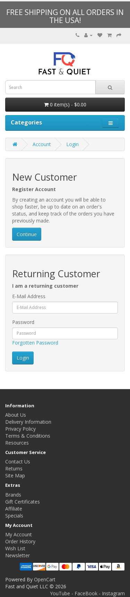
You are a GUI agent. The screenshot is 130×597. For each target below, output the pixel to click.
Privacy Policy (20, 428)
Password (23, 322)
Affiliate (13, 508)
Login (72, 144)
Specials (14, 515)
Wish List (15, 548)
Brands (13, 494)
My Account (18, 534)
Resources (17, 442)
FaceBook (86, 593)
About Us (15, 414)
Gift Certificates (22, 501)
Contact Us (17, 461)
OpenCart (44, 579)
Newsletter (17, 555)
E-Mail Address (28, 296)
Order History (20, 541)
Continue (27, 234)
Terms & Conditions (27, 435)
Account (42, 144)
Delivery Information (28, 421)
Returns (14, 468)
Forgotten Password (35, 342)
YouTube (60, 593)
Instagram (113, 593)
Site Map (15, 475)
